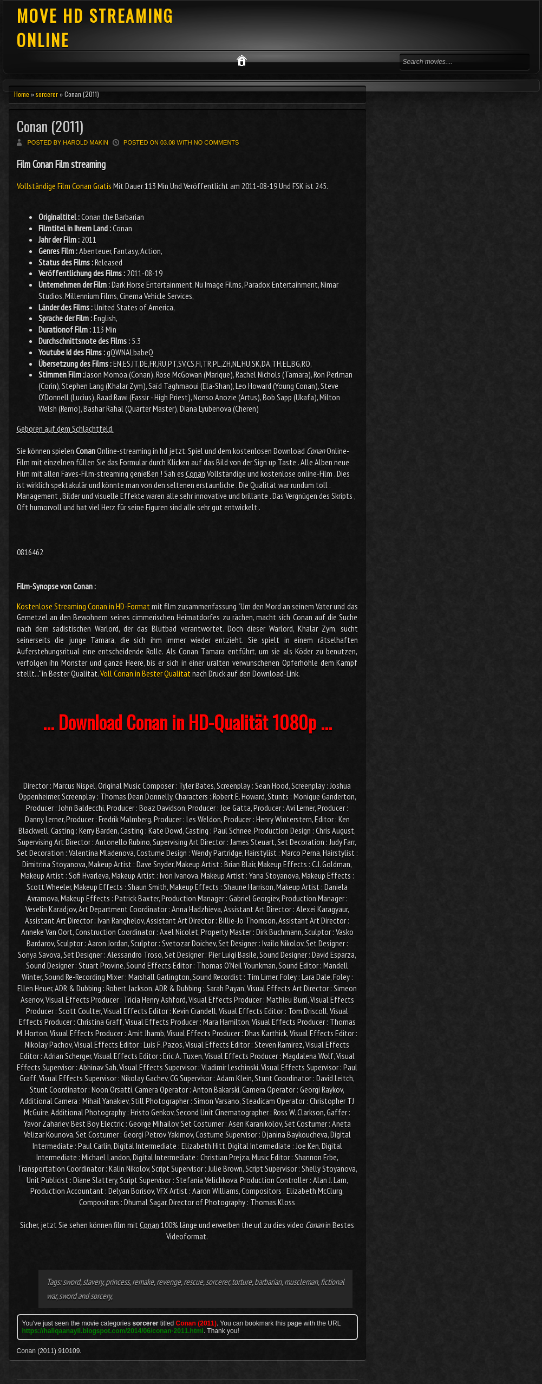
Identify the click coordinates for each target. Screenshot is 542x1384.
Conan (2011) (50, 126)
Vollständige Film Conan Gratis (65, 185)
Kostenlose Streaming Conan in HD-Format (84, 606)
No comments (216, 142)
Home (21, 94)
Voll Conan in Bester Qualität (145, 673)
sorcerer (47, 94)
